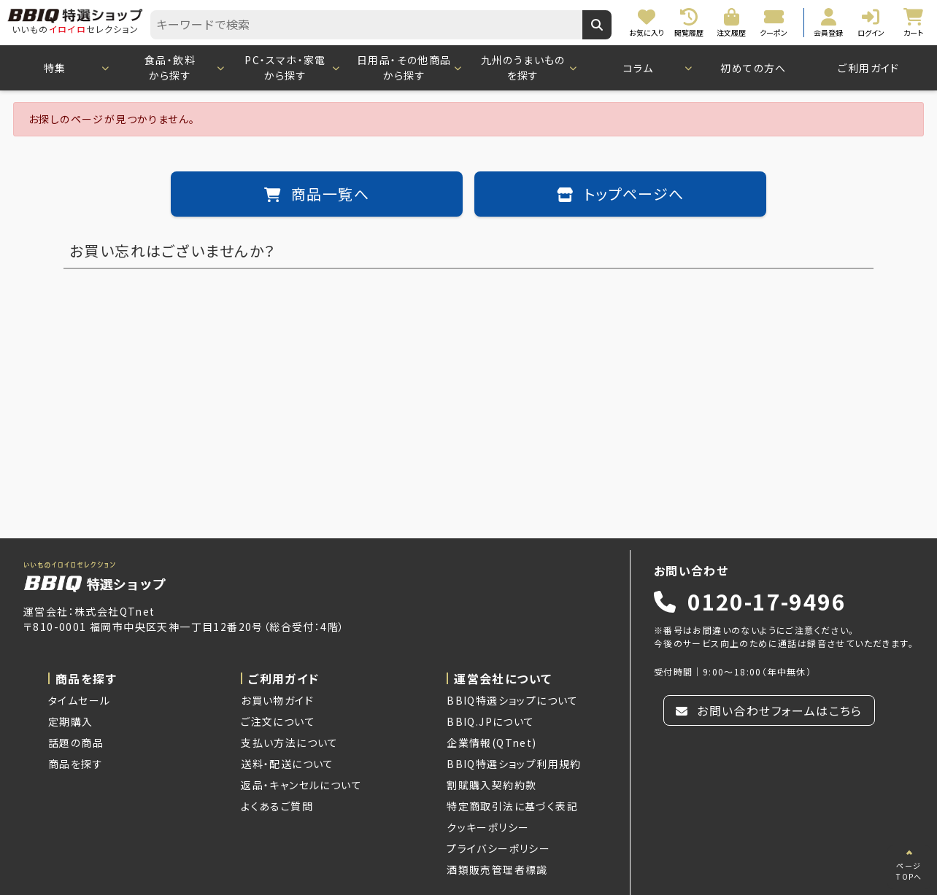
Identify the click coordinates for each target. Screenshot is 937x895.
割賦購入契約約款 (491, 785)
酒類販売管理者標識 (497, 869)
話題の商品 (76, 742)
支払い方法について (290, 742)
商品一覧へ (316, 194)
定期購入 (70, 721)
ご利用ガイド (868, 68)
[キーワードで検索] (597, 24)
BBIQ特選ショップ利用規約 (514, 763)
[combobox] (366, 24)
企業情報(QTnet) (491, 742)
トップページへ (621, 194)
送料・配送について (287, 763)
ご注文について (278, 721)
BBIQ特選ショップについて (513, 700)
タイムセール (79, 700)
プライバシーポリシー (498, 848)
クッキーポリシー (488, 827)
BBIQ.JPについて (490, 721)
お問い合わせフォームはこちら (769, 710)
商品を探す (75, 763)
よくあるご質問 (277, 806)
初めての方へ (753, 68)
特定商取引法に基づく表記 (512, 806)
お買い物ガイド (277, 700)
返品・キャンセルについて (301, 785)
